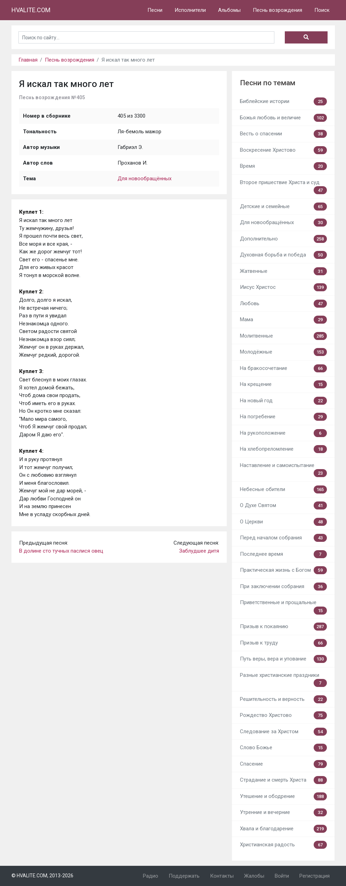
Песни (154, 10)
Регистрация (314, 876)
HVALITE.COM (30, 10)
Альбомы (229, 10)
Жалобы (254, 876)
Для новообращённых (144, 178)
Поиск (322, 10)
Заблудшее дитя (199, 551)
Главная (28, 60)
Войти (282, 876)
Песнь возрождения (277, 10)
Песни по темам (267, 83)
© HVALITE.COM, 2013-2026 (42, 875)
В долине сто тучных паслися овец (61, 551)
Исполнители (190, 10)
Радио (150, 876)
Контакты (222, 876)
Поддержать (184, 876)
